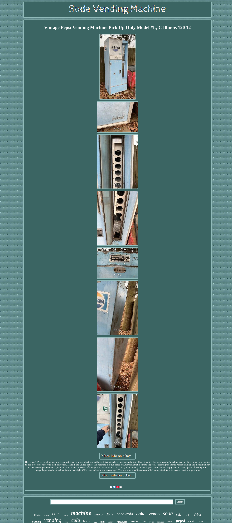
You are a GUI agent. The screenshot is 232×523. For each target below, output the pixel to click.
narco (98, 514)
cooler (188, 515)
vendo (154, 513)
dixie (109, 514)
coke (140, 513)
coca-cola (124, 514)
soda (168, 513)
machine (81, 513)
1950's (37, 514)
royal (66, 515)
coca (56, 513)
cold (178, 514)
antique (46, 515)
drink (197, 514)
